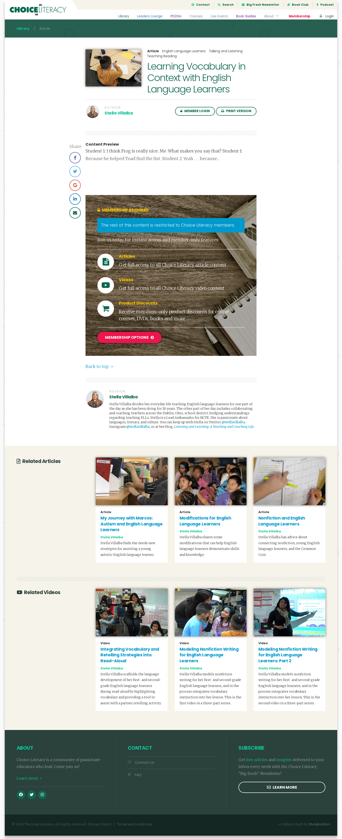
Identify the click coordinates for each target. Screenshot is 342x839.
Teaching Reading (162, 60)
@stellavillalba (233, 426)
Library (122, 16)
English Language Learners (184, 55)
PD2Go (175, 16)
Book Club (298, 5)
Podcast (325, 5)
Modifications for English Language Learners (205, 524)
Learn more (29, 781)
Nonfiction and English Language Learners (281, 524)
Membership (299, 16)
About (271, 16)
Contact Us (141, 765)
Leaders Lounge (149, 16)
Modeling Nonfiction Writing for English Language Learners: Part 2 (288, 658)
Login (326, 16)
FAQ (135, 778)
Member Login (195, 115)
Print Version (236, 115)
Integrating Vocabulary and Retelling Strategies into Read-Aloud (129, 658)
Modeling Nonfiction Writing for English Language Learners (209, 658)
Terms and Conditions (134, 827)
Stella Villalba (118, 117)
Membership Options (129, 341)
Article (153, 55)
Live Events (219, 16)
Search (226, 5)
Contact (200, 5)
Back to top (99, 369)
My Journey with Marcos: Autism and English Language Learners (131, 527)
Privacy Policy (100, 827)
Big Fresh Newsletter (260, 5)
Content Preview (102, 149)
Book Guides (246, 16)
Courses (195, 16)
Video (105, 646)
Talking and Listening (225, 55)
